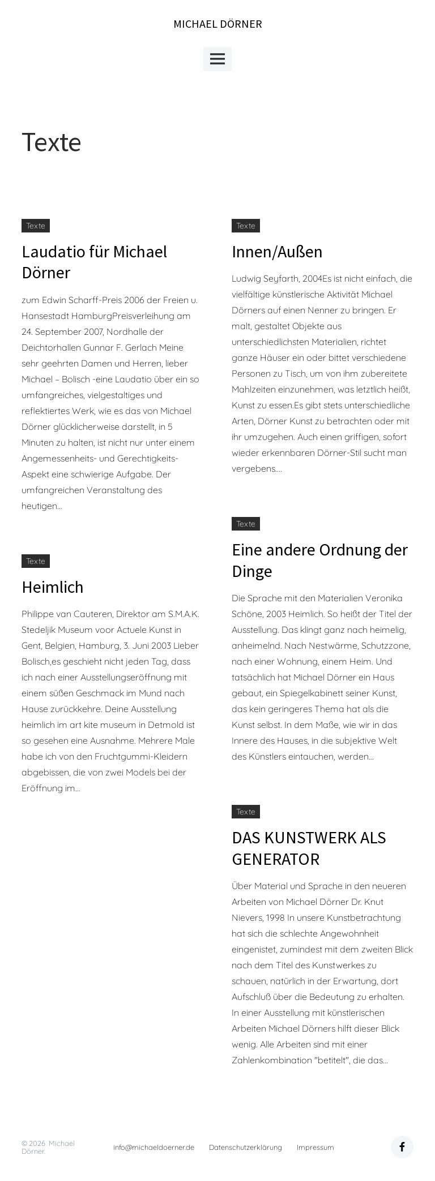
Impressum (315, 1147)
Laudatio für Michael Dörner (94, 261)
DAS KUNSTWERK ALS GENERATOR (309, 847)
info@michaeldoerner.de (153, 1147)
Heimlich (53, 586)
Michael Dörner (217, 23)
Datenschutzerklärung (245, 1147)
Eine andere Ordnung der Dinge (320, 559)
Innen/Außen (277, 251)
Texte (35, 226)
